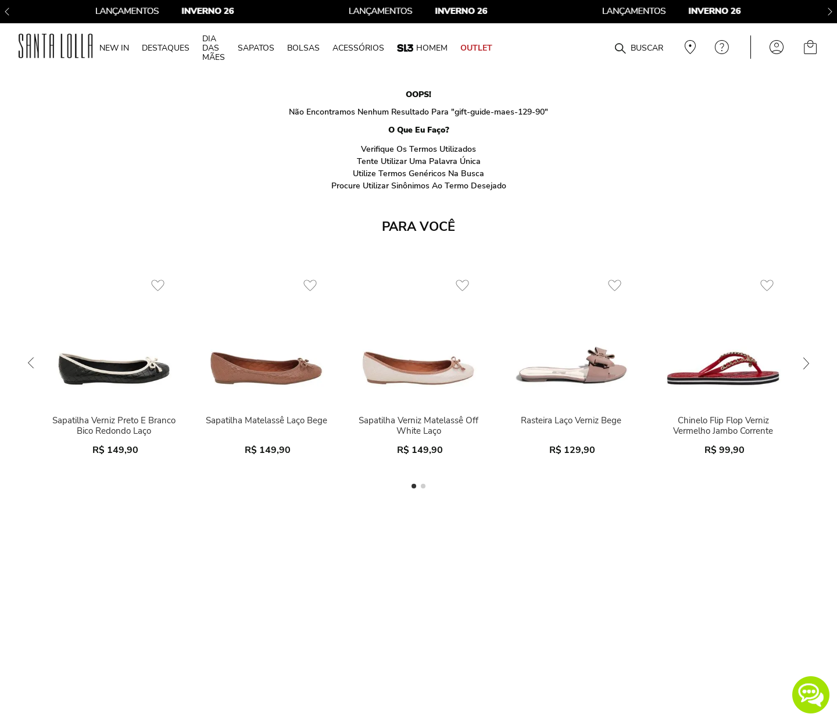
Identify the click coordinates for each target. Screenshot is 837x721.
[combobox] (592, 47)
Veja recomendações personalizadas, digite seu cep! (689, 47)
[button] (811, 694)
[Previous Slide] (7, 11)
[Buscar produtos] (620, 49)
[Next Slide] (830, 11)
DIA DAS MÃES (213, 47)
